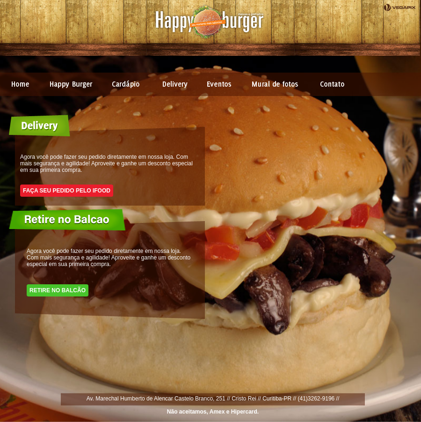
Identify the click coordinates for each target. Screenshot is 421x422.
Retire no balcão (57, 290)
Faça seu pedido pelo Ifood (66, 190)
